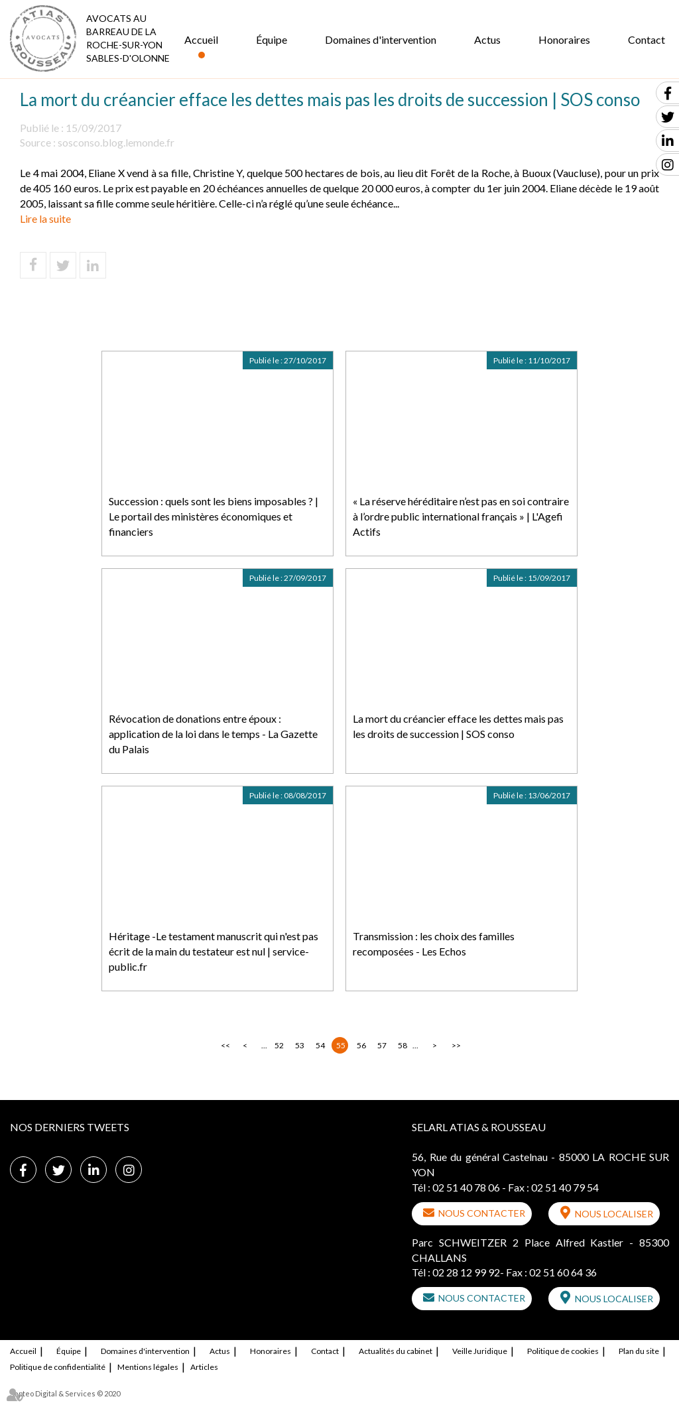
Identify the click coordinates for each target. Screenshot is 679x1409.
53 (299, 1045)
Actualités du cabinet (395, 1351)
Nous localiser (614, 1213)
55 (340, 1045)
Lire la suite (45, 218)
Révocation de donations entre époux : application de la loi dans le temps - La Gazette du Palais (213, 733)
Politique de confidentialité (57, 1367)
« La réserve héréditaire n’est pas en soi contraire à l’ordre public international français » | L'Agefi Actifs (461, 516)
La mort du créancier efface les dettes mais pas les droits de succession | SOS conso (458, 726)
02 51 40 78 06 (466, 1187)
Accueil (201, 39)
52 (279, 1045)
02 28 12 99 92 (466, 1272)
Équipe (271, 39)
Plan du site (639, 1351)
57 (382, 1045)
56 (361, 1045)
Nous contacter (481, 1213)
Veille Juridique (479, 1351)
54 (320, 1045)
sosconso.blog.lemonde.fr (116, 142)
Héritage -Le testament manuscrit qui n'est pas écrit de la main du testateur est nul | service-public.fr (213, 951)
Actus (487, 39)
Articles (204, 1367)
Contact (646, 39)
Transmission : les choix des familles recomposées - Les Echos (434, 943)
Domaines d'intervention (380, 39)
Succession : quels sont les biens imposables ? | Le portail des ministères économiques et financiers (213, 516)
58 (402, 1045)
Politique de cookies (563, 1351)
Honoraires (564, 39)
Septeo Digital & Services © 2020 (65, 1393)
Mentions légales (147, 1367)
